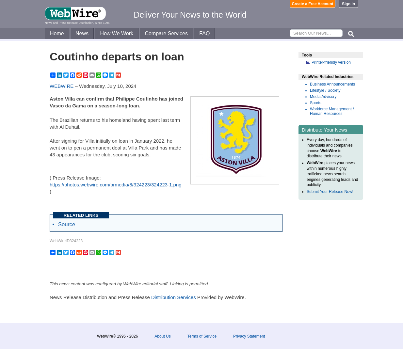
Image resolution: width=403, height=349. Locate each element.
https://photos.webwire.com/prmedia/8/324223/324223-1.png (116, 184)
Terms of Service (202, 336)
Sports (315, 103)
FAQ (204, 33)
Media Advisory (323, 96)
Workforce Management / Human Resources (332, 111)
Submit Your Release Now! (330, 191)
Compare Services (166, 33)
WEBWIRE (61, 86)
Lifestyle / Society (325, 90)
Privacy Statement (249, 336)
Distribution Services (173, 297)
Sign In (348, 4)
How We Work (116, 33)
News (82, 33)
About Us (162, 336)
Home (57, 33)
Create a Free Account (312, 4)
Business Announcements (332, 84)
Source (66, 224)
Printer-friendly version (331, 62)
